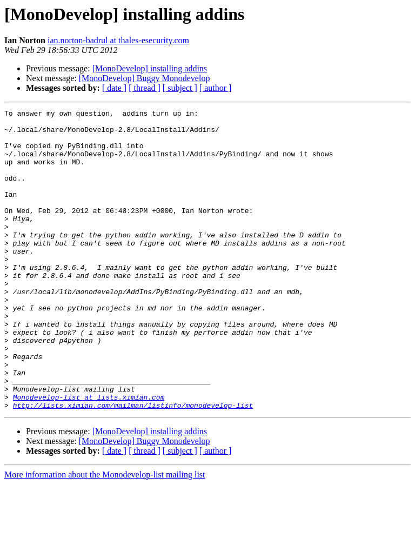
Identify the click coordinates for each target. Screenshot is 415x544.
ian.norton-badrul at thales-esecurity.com (118, 40)
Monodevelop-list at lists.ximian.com (89, 455)
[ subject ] (180, 87)
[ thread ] (144, 87)
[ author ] (215, 87)
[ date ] (114, 87)
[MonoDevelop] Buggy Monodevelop (144, 78)
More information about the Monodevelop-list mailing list (104, 534)
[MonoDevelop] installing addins (149, 68)
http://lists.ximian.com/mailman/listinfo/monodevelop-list (133, 465)
